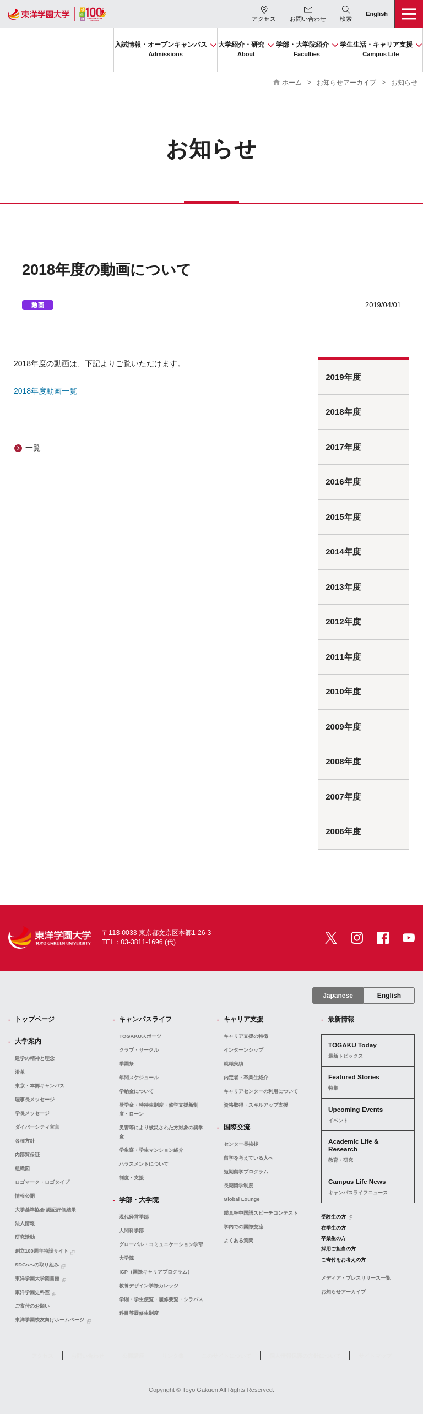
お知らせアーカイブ (346, 82)
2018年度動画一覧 (45, 391)
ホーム (292, 82)
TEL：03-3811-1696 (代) (139, 942)
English (389, 995)
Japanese (338, 995)
